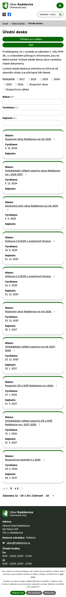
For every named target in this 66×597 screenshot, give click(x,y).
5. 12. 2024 (11, 148)
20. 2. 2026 (11, 468)
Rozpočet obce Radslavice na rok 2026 (30, 311)
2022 (33, 79)
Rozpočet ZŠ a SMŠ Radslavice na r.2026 (31, 385)
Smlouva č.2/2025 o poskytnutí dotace (30, 276)
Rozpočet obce (39, 84)
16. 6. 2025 (11, 250)
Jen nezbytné (34, 593)
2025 (9, 84)
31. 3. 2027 (11, 403)
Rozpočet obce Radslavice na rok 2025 (30, 139)
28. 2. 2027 (11, 477)
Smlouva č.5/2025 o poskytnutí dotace (30, 241)
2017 (22, 79)
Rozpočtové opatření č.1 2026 (25, 459)
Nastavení (49, 593)
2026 (20, 84)
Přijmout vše (18, 593)
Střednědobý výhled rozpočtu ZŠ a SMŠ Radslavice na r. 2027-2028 (28, 422)
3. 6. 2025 (10, 218)
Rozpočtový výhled (17, 89)
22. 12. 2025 (11, 320)
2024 (57, 79)
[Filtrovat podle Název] (33, 102)
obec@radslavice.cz (18, 542)
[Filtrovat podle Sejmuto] (33, 123)
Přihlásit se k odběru (41, 39)
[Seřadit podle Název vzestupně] (13, 96)
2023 (45, 79)
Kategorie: (8, 79)
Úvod (5, 23)
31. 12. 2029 (11, 259)
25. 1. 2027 (11, 329)
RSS (45, 45)
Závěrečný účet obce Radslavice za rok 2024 (31, 207)
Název (7, 96)
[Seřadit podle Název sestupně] (13, 97)
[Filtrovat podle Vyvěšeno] (33, 112)
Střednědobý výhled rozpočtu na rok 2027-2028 (30, 348)
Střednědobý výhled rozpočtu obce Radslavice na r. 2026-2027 (32, 172)
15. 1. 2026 (11, 394)
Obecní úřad (18, 23)
